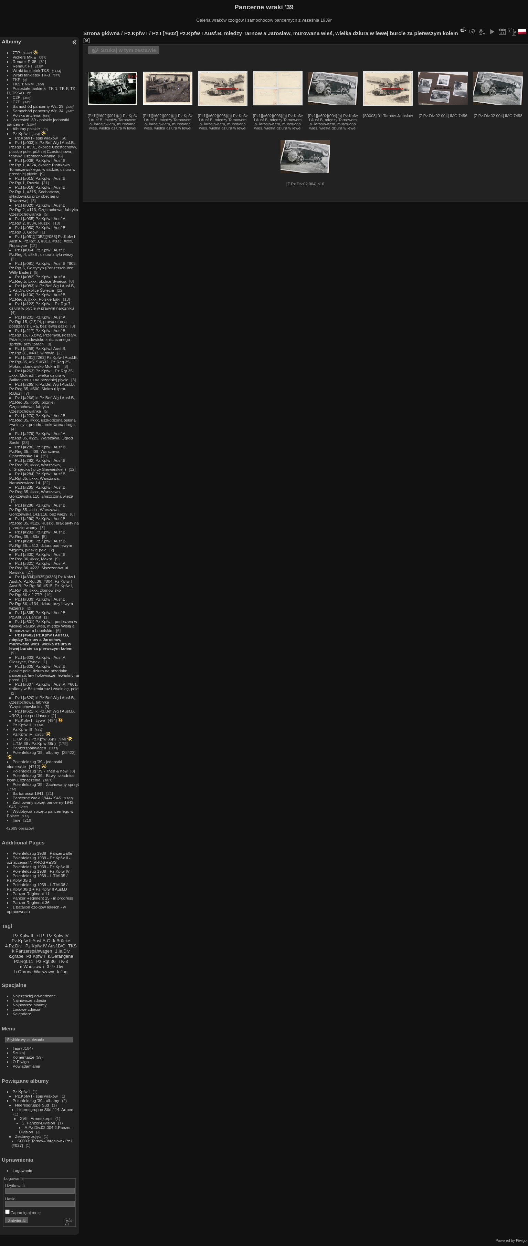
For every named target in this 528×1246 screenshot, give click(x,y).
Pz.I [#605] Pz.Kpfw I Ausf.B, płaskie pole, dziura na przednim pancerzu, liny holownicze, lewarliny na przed (44, 673)
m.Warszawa (31, 966)
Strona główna (101, 33)
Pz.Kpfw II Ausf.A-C (31, 940)
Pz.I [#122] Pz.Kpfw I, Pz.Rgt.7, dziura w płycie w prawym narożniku (41, 305)
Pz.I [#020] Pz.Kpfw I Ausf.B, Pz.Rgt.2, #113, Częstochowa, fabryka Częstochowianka (43, 209)
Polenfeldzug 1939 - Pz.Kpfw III (41, 866)
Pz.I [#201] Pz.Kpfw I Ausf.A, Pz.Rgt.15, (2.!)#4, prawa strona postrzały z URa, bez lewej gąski (38, 321)
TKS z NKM (23, 84)
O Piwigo (21, 1061)
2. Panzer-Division (38, 1123)
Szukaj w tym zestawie (128, 50)
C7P (17, 102)
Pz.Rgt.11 (23, 961)
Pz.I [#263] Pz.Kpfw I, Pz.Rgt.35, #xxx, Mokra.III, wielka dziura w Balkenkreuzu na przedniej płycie (41, 375)
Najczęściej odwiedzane (34, 996)
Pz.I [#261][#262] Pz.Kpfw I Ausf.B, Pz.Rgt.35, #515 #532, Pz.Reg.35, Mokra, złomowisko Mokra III (43, 361)
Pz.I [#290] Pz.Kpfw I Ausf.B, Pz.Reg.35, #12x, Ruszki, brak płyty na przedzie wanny (44, 523)
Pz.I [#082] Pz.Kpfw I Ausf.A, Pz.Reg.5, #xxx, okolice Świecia (38, 278)
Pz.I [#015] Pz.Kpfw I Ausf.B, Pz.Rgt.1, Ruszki (38, 180)
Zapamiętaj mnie (23, 1212)
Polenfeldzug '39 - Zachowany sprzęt (46, 784)
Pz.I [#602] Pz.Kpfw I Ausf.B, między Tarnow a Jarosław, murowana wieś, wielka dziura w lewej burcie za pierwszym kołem (41, 642)
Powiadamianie (26, 1066)
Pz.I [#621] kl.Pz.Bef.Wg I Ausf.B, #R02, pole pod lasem (42, 713)
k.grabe (16, 956)
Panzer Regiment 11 (31, 893)
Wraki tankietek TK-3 (31, 75)
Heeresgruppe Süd (32, 1105)
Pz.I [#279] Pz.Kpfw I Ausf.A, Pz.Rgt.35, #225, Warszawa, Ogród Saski (41, 438)
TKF (16, 79)
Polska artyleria (26, 115)
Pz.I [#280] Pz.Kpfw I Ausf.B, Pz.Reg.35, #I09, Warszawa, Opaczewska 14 (38, 451)
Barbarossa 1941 (28, 793)
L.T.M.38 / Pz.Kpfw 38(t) (34, 743)
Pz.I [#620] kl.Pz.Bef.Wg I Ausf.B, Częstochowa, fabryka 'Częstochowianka (42, 702)
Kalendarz (22, 1013)
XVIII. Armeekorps (36, 1118)
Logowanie (22, 1170)
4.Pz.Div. (13, 945)
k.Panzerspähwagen (32, 951)
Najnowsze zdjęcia (29, 1000)
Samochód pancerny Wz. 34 (38, 110)
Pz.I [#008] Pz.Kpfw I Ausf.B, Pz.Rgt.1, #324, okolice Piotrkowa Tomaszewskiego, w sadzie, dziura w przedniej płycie (42, 167)
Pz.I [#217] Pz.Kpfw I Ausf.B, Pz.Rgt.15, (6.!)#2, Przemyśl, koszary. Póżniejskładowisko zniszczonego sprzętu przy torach (43, 337)
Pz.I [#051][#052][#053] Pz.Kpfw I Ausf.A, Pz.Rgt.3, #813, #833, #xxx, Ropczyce (42, 241)
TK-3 (63, 961)
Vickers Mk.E (24, 57)
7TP (16, 52)
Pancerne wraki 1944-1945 (37, 798)
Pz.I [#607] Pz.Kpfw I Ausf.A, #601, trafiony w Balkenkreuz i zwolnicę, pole (43, 686)
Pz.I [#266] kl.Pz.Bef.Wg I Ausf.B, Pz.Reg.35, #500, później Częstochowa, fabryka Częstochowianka (42, 404)
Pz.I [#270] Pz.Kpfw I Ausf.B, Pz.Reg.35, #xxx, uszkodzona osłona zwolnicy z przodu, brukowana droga (42, 420)
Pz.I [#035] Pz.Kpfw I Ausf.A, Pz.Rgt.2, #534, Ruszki (38, 220)
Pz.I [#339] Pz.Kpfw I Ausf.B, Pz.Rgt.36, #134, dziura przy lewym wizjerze (41, 603)
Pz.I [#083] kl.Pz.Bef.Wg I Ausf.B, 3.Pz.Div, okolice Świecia (42, 287)
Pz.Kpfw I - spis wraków (36, 138)
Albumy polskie (26, 128)
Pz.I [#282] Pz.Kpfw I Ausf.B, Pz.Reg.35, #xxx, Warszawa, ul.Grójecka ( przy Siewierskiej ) (38, 464)
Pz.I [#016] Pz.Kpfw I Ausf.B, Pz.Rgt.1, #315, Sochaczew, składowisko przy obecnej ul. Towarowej (38, 194)
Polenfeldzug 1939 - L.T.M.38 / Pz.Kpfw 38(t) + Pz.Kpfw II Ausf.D (37, 886)
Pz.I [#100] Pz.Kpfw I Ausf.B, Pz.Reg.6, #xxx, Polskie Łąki (38, 296)
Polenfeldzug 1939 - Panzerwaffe (42, 853)
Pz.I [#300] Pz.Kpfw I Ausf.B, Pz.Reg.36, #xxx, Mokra (38, 556)
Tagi (16, 1048)
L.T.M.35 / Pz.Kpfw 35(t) (34, 739)
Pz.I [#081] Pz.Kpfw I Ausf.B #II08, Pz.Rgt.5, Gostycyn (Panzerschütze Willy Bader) (43, 267)
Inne (17, 820)
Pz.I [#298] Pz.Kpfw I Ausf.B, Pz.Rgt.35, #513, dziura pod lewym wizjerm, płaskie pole (40, 545)
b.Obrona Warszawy (34, 971)
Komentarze (23, 1057)
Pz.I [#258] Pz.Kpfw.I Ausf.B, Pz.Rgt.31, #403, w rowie (37, 350)
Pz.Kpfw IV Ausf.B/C (45, 945)
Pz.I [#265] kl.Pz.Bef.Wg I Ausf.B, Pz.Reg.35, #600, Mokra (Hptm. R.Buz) (42, 388)
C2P (17, 97)
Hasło (10, 1198)
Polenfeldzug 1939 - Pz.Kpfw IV (41, 871)
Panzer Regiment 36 (31, 902)
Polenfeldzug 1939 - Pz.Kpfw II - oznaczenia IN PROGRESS (39, 859)
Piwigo (521, 1240)
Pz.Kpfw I (21, 133)
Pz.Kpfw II (22, 725)
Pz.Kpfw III (22, 729)
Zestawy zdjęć (28, 1136)
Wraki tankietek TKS (31, 70)
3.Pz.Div (55, 966)
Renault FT (23, 66)
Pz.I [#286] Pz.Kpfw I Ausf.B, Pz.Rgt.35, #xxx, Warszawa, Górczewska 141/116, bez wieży (38, 509)
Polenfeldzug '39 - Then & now (40, 771)
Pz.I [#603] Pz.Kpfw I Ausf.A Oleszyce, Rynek (37, 659)
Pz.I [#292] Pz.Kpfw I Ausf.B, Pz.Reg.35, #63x (38, 534)
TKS (72, 945)
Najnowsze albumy (30, 1005)
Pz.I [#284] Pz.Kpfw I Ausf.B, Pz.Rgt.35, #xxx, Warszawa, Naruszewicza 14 (38, 478)
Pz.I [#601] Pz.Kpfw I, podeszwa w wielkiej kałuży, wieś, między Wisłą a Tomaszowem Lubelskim (43, 626)
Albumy (11, 41)
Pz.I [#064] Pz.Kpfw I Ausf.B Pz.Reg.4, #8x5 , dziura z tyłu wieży (41, 252)
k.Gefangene (60, 956)
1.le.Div (62, 951)
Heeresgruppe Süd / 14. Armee (45, 1109)
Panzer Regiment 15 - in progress (43, 898)
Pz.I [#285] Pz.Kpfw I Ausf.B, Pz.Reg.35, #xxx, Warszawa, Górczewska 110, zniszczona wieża (41, 491)
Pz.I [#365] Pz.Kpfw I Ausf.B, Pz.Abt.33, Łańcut (38, 614)
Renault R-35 (24, 61)
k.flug (62, 971)
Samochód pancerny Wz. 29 (38, 106)
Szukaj (19, 1052)
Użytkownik (15, 1185)
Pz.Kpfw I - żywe (30, 720)
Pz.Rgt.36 (45, 961)
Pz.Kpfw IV (23, 734)
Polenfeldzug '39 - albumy (36, 752)
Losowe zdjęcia (26, 1009)
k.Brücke (61, 940)
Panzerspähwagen (29, 748)
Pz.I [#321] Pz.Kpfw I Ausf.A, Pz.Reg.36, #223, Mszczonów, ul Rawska (38, 567)
